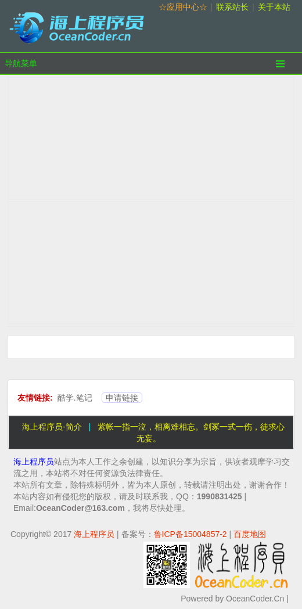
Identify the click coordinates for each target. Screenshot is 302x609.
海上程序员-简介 (52, 426)
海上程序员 (33, 461)
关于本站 (274, 7)
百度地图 (249, 534)
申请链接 (122, 397)
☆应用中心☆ (183, 7)
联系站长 (232, 7)
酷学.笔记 (74, 397)
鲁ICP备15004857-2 (190, 534)
